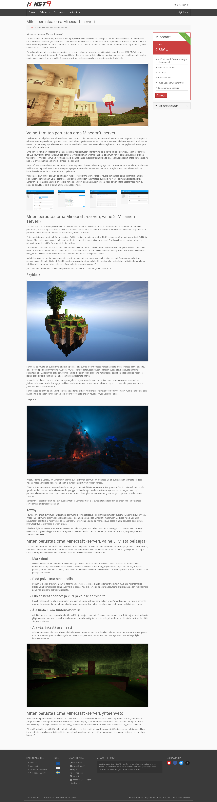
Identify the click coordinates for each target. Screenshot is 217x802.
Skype (73, 769)
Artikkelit (75, 12)
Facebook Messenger (80, 780)
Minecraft (33, 762)
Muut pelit (33, 766)
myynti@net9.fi (77, 766)
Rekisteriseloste (136, 797)
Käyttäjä (183, 12)
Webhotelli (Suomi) (37, 773)
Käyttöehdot (150, 797)
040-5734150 (76, 762)
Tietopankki (59, 12)
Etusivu (32, 12)
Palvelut (45, 12)
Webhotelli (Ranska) (37, 769)
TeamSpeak (76, 773)
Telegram (75, 783)
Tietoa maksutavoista (181, 797)
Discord (74, 776)
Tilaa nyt (161, 95)
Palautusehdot (163, 797)
